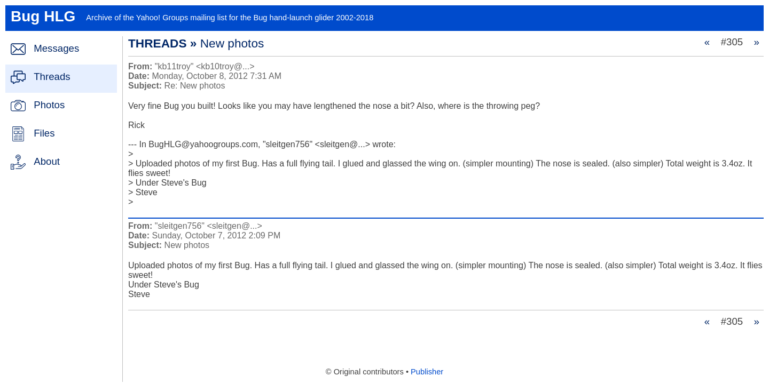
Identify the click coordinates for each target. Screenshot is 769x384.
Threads (52, 76)
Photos (49, 104)
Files (44, 133)
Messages (56, 48)
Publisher (427, 371)
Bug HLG (43, 16)
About (47, 161)
